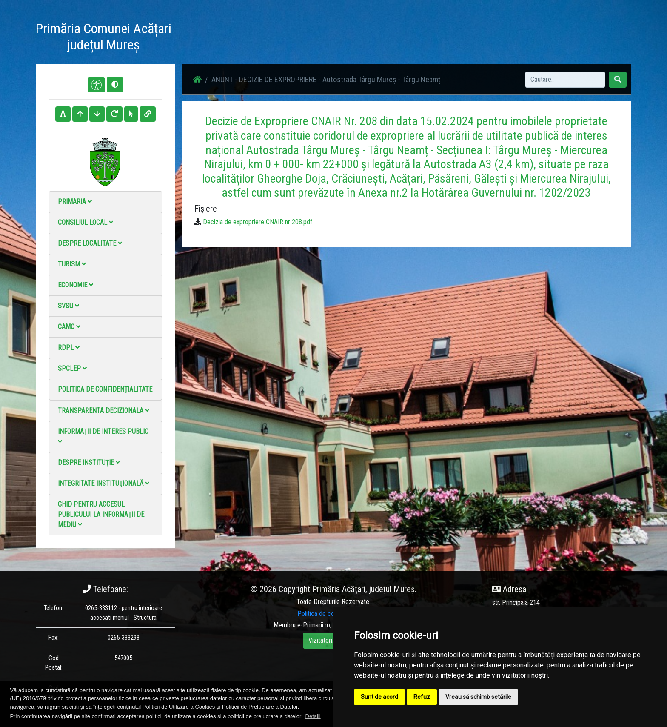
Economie (75, 285)
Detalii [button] (313, 716)
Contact (451, 38)
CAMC (69, 327)
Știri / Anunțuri (322, 38)
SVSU (68, 306)
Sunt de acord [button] (379, 696)
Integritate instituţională (103, 483)
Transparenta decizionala (103, 410)
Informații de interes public (103, 436)
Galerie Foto (368, 38)
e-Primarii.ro (313, 625)
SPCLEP (72, 368)
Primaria (75, 201)
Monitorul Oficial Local (502, 38)
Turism (72, 264)
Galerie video (412, 38)
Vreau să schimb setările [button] (478, 696)
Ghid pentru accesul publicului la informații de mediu (101, 514)
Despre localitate (90, 243)
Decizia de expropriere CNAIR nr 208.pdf (257, 222)
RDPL (69, 347)
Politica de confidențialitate (105, 389)
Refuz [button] (421, 696)
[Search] (565, 80)
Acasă (284, 38)
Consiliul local (85, 222)
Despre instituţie (89, 462)
